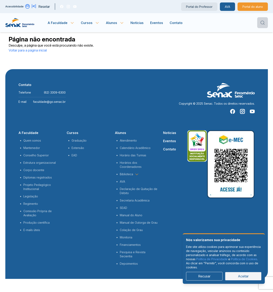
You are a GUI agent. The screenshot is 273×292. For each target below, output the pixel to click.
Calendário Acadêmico (135, 148)
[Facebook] (61, 6)
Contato (176, 23)
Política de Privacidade (211, 259)
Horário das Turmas (133, 155)
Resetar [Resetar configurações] (44, 7)
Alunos (120, 133)
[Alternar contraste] (27, 6)
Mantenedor (31, 148)
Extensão (78, 148)
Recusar (204, 276)
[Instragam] (68, 6)
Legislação (30, 196)
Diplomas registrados (37, 177)
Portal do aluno (252, 6)
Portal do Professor (199, 6)
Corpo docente (33, 170)
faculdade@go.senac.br (49, 101)
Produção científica (36, 222)
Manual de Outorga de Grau (139, 222)
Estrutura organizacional (39, 162)
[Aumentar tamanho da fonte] (34, 6)
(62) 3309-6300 (55, 92)
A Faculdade (28, 133)
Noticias (169, 133)
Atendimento (128, 140)
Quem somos (32, 140)
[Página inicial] (26, 23)
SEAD (123, 208)
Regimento (30, 203)
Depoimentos (129, 263)
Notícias (137, 23)
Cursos (72, 133)
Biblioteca (129, 174)
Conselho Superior (36, 155)
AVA (227, 6)
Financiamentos (130, 244)
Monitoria (126, 237)
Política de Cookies (244, 259)
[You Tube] (75, 6)
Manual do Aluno (131, 215)
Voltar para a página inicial (28, 50)
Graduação (79, 140)
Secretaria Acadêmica (135, 200)
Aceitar (243, 276)
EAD (74, 155)
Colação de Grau (131, 230)
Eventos (156, 23)
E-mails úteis (31, 230)
